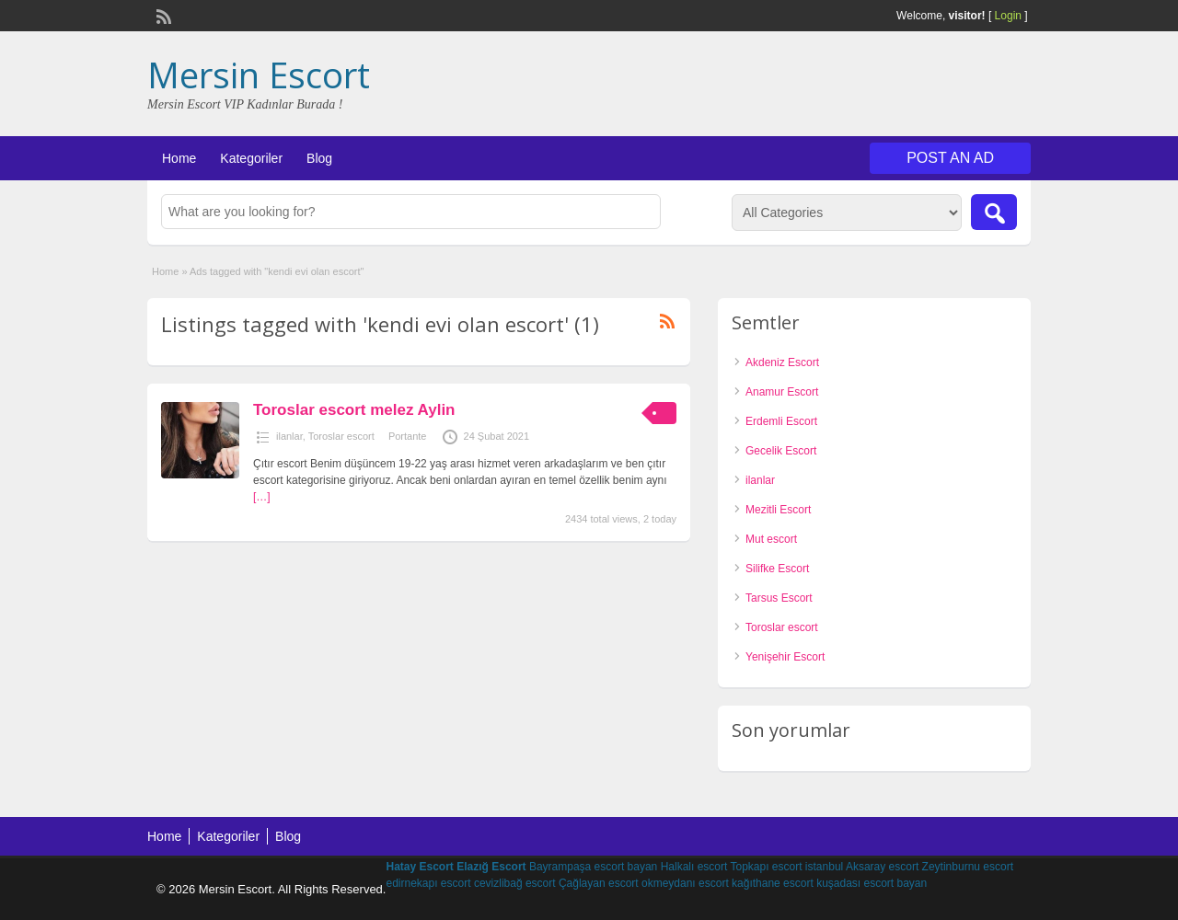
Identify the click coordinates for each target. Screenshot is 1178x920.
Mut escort (771, 539)
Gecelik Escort (780, 450)
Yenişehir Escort (785, 656)
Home (179, 158)
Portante (407, 436)
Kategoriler (251, 158)
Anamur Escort (781, 391)
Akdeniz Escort (782, 362)
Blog (319, 158)
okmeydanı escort (685, 883)
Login (1008, 15)
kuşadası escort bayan (871, 883)
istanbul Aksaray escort (861, 866)
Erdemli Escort (781, 421)
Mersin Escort (258, 74)
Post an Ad (950, 158)
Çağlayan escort (599, 883)
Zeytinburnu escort (967, 866)
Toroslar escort (341, 436)
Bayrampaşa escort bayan (593, 866)
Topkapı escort (766, 866)
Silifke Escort (777, 568)
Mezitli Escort (778, 509)
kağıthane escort (773, 883)
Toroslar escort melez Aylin (354, 410)
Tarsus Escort (779, 598)
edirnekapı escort (428, 883)
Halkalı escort (694, 866)
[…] (262, 496)
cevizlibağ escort (515, 883)
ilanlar (289, 436)
